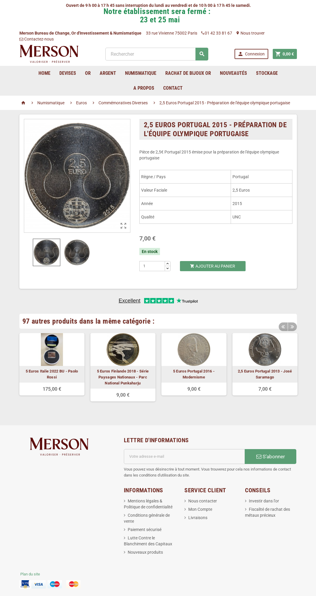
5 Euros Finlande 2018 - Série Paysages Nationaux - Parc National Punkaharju (123, 377)
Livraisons (197, 517)
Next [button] (292, 325)
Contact (173, 88)
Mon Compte (200, 509)
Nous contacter (202, 501)
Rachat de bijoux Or (188, 73)
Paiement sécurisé (144, 529)
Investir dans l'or (264, 501)
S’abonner (270, 457)
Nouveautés (233, 73)
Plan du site (30, 574)
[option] (51, 364)
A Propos (143, 88)
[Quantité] (152, 266)
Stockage (267, 73)
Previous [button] (283, 325)
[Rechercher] (156, 54)
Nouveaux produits (145, 552)
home (44, 73)
